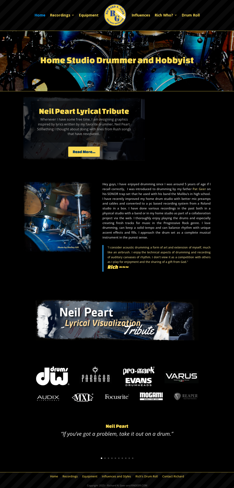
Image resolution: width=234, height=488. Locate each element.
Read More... (84, 151)
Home (39, 15)
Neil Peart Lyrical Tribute (84, 111)
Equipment (89, 15)
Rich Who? (164, 15)
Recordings (60, 15)
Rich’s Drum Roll (146, 476)
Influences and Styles (116, 476)
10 (132, 458)
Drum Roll (191, 15)
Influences (141, 15)
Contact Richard (173, 476)
